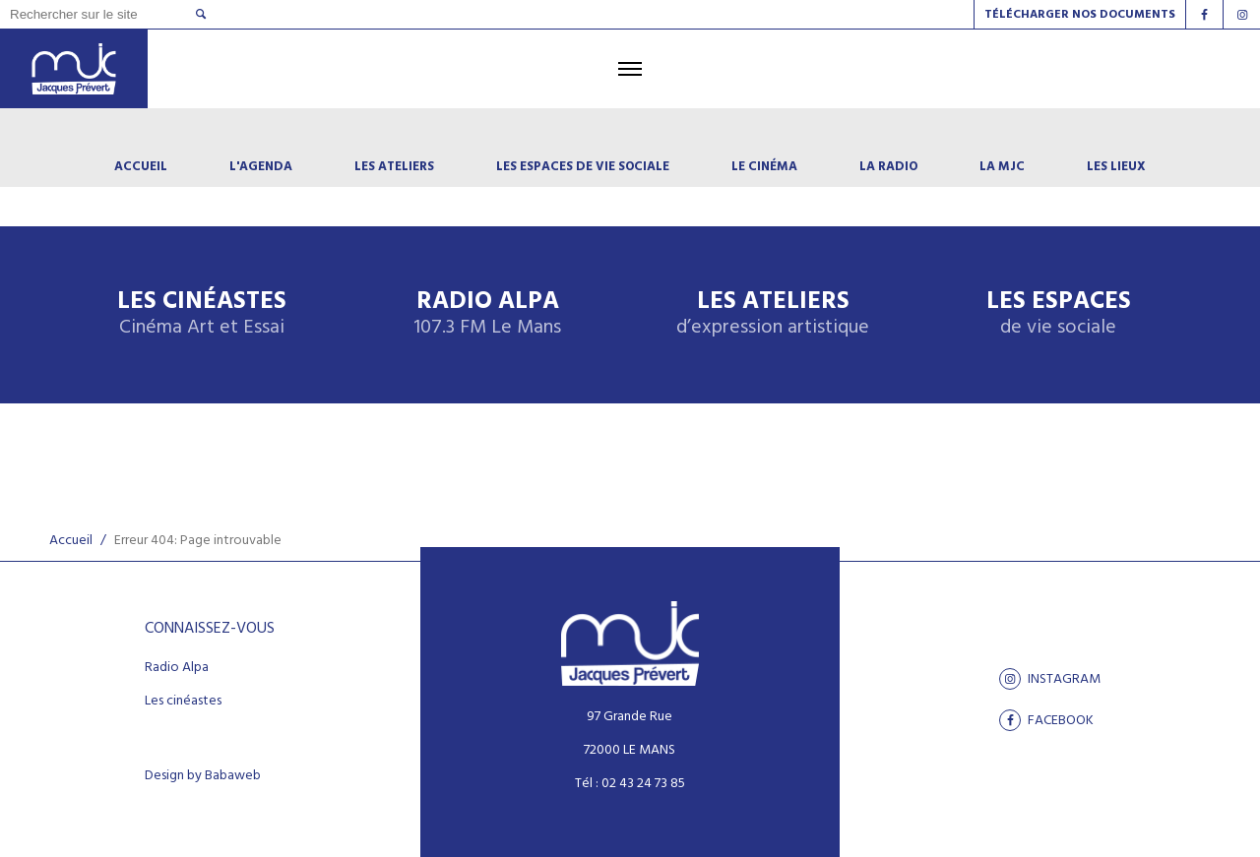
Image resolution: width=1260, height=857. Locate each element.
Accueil (71, 540)
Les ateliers (772, 314)
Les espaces (1058, 314)
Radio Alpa (487, 314)
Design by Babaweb (203, 776)
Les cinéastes (183, 701)
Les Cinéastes (201, 314)
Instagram (1050, 679)
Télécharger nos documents (1079, 15)
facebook (1046, 720)
